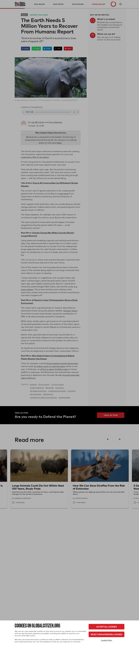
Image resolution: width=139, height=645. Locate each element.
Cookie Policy (106, 640)
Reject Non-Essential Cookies (106, 634)
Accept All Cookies (106, 626)
